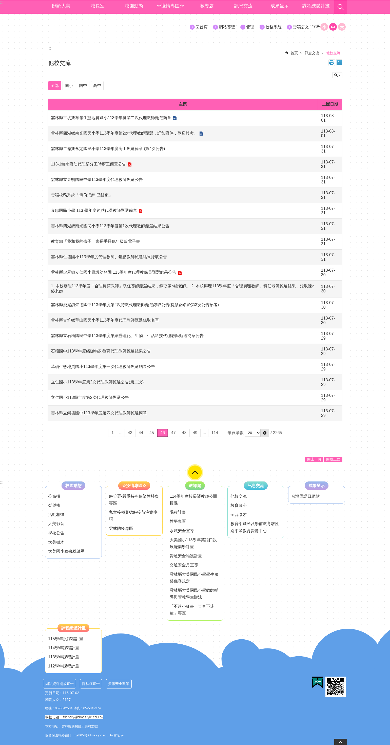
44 (141, 433)
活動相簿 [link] (56, 514)
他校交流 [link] (333, 53)
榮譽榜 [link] (54, 505)
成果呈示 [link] (279, 5)
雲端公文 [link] (301, 27)
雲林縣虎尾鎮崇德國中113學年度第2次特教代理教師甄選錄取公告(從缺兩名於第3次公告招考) (135, 305)
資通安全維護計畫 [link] (186, 556)
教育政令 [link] (238, 505)
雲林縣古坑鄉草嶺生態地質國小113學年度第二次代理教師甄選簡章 (111, 118)
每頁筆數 (235, 433)
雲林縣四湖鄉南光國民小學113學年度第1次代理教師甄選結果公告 (110, 226)
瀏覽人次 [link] (52, 700)
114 (214, 433)
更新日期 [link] (52, 693)
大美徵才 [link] (56, 542)
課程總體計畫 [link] (316, 5)
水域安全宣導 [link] (182, 531)
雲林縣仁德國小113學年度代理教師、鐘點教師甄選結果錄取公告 (109, 257)
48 (184, 433)
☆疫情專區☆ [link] (170, 5)
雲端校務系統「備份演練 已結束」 (82, 195)
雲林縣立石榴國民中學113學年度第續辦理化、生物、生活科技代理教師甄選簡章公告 (127, 335)
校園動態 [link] (134, 5)
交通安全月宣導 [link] (184, 565)
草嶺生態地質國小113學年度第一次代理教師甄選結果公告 (103, 366)
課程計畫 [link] (178, 512)
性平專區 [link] (178, 521)
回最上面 (333, 459)
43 (130, 433)
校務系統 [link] (273, 27)
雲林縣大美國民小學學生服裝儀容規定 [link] (194, 577)
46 (162, 433)
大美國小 (89, 26)
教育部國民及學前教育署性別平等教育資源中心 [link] (254, 527)
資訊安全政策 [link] (118, 684)
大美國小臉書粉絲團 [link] (66, 551)
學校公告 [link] (56, 533)
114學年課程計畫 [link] (63, 648)
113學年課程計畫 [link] (63, 657)
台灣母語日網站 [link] (305, 496)
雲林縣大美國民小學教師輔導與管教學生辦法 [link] (194, 593)
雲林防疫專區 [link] (121, 528)
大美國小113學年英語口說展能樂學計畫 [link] (193, 543)
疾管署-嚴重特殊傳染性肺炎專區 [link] (134, 499)
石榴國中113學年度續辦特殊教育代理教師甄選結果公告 (101, 351)
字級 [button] (316, 26)
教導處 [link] (207, 5)
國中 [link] (83, 85)
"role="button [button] (195, 472)
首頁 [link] (294, 53)
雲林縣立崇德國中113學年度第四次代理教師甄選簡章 (99, 413)
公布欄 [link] (54, 496)
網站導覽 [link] (227, 27)
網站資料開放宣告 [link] (59, 684)
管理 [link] (250, 27)
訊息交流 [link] (243, 5)
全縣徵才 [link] (238, 514)
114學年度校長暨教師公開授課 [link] (193, 499)
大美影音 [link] (56, 524)
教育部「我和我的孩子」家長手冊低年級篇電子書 (95, 241)
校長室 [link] (98, 5)
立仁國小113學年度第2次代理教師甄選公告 (90, 397)
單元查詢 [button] (337, 75)
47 (173, 433)
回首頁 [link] (202, 27)
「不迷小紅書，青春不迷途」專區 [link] (192, 609)
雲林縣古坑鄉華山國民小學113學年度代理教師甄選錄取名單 (105, 320)
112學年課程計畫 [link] (63, 666)
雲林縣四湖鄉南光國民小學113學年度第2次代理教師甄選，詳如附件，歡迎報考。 (124, 133)
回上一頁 (314, 459)
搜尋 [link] (340, 7)
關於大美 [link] (61, 5)
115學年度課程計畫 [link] (65, 639)
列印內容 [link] (331, 62)
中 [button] (333, 27)
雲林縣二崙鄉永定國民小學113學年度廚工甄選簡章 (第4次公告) (108, 148)
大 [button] (342, 27)
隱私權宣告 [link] (91, 684)
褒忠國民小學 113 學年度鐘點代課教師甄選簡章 (94, 210)
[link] (317, 682)
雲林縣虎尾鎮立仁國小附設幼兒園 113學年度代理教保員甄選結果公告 (113, 272)
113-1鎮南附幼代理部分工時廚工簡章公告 (88, 164)
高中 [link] (97, 85)
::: (1, 482)
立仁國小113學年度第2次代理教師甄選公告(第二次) (97, 382)
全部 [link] (55, 85)
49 (195, 433)
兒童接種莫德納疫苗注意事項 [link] (133, 515)
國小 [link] (69, 85)
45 (151, 433)
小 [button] (324, 27)
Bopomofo (339, 62)
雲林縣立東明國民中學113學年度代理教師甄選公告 (97, 179)
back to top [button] (340, 742)
